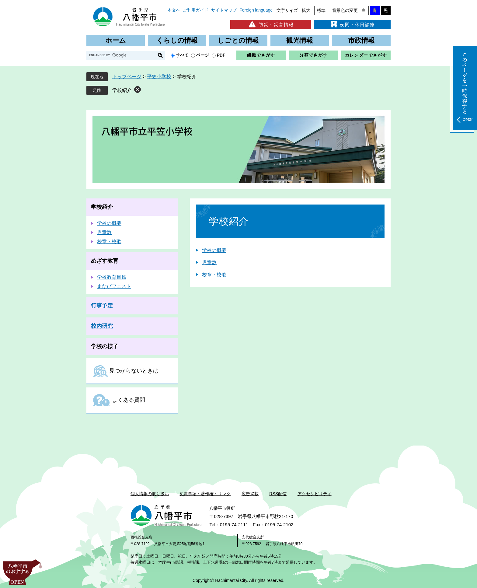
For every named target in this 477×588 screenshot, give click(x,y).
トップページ (126, 76)
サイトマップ (224, 10)
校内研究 (102, 326)
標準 (321, 10)
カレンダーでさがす (366, 55)
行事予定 (102, 306)
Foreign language (256, 10)
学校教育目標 (111, 277)
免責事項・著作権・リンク (205, 493)
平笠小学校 (159, 76)
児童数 (209, 262)
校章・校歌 (214, 274)
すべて (182, 55)
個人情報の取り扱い (150, 493)
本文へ (174, 10)
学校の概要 (214, 250)
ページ (202, 55)
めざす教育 (104, 261)
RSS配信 (278, 493)
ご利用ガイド (195, 10)
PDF (221, 55)
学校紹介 (122, 90)
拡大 (306, 10)
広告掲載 (250, 493)
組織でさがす (261, 55)
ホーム (115, 40)
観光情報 (299, 40)
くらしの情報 (177, 40)
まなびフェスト (114, 286)
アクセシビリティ (315, 493)
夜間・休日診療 (352, 24)
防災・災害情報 (270, 24)
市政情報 (361, 40)
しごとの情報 (238, 40)
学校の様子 (104, 346)
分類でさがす (313, 55)
